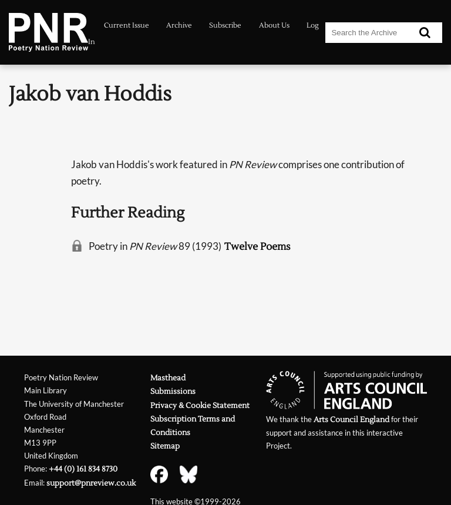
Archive (179, 25)
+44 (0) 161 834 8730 (83, 469)
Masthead (168, 378)
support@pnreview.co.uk (91, 483)
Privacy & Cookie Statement (200, 405)
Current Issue (126, 25)
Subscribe (225, 25)
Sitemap (165, 446)
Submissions (173, 391)
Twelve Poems (257, 246)
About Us (274, 25)
